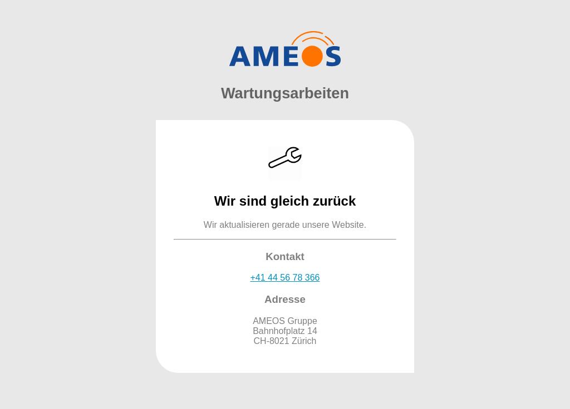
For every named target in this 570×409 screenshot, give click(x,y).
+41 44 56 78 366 (285, 277)
